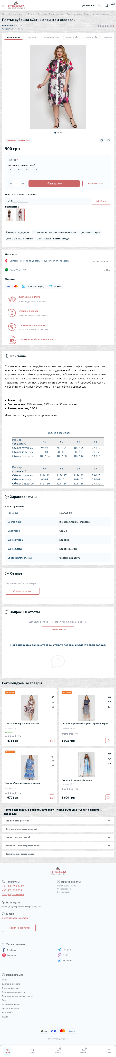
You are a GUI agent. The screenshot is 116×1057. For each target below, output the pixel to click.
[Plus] (23, 183)
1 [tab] (55, 133)
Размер (13, 159)
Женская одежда (16, 14)
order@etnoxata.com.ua (15, 917)
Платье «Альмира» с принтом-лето (22, 723)
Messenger (65, 960)
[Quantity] (16, 183)
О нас (4, 980)
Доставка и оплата (29, 296)
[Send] (101, 201)
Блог (4, 1000)
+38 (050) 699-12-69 (13, 886)
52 (11, 170)
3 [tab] (61, 132)
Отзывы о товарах (11, 1004)
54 (19, 170)
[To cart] (51, 740)
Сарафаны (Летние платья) (50, 14)
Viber (62, 955)
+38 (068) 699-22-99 (13, 894)
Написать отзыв (22, 591)
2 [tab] (58, 132)
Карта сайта (7, 1012)
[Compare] (53, 706)
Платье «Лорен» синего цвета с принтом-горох (85, 723)
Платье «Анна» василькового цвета (22, 783)
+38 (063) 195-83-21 (13, 890)
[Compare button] (108, 140)
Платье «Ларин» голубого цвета (77, 780)
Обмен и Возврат (28, 311)
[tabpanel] (58, 87)
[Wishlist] (53, 701)
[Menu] (3, 5)
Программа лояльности (32, 325)
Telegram (64, 949)
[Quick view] (53, 697)
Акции (5, 1016)
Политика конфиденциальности (37, 339)
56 (27, 170)
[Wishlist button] (101, 140)
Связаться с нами (10, 1008)
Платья (30, 14)
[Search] (106, 5)
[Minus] (10, 183)
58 (35, 170)
